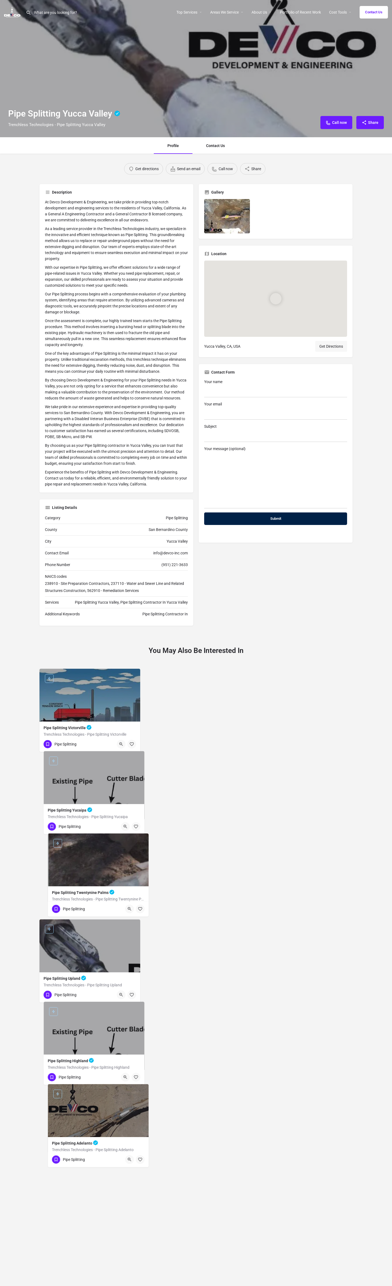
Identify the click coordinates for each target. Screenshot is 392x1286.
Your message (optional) (275, 477)
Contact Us (373, 12)
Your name (275, 388)
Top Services (186, 12)
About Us (259, 12)
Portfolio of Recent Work (300, 12)
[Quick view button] (121, 921)
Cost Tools (338, 12)
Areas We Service (224, 12)
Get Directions (331, 346)
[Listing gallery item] (227, 216)
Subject (275, 433)
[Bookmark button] (131, 921)
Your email (275, 411)
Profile (173, 145)
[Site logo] (13, 12)
